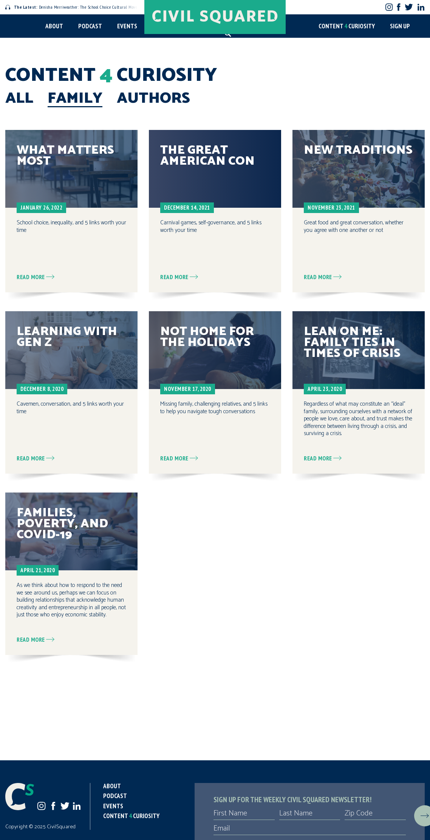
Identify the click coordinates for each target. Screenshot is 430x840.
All (19, 98)
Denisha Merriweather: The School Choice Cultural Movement (76, 7)
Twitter (409, 7)
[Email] (309, 828)
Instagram (389, 7)
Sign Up (400, 26)
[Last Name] (309, 813)
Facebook (399, 7)
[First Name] (244, 813)
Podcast (90, 26)
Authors (153, 98)
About (54, 26)
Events (127, 26)
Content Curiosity (347, 26)
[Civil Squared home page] (215, 17)
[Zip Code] (375, 813)
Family (75, 98)
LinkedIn (421, 7)
